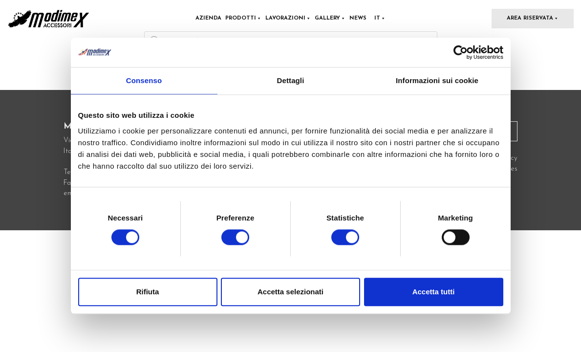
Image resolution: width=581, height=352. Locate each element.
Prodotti (243, 18)
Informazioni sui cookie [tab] (437, 80)
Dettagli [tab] (290, 80)
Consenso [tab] (144, 80)
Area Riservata (533, 18)
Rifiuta (147, 292)
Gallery (330, 18)
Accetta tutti (433, 292)
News (357, 18)
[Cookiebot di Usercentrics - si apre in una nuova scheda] (460, 52)
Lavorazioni (288, 18)
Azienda (208, 18)
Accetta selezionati (290, 292)
